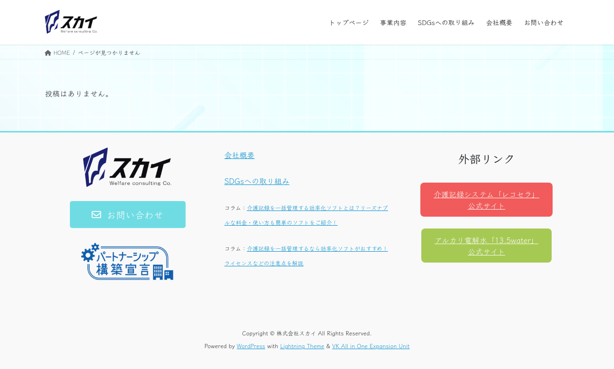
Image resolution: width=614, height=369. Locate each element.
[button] (128, 214)
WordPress (251, 346)
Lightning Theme (302, 346)
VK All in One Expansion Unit (370, 346)
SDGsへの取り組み (257, 180)
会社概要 (239, 154)
